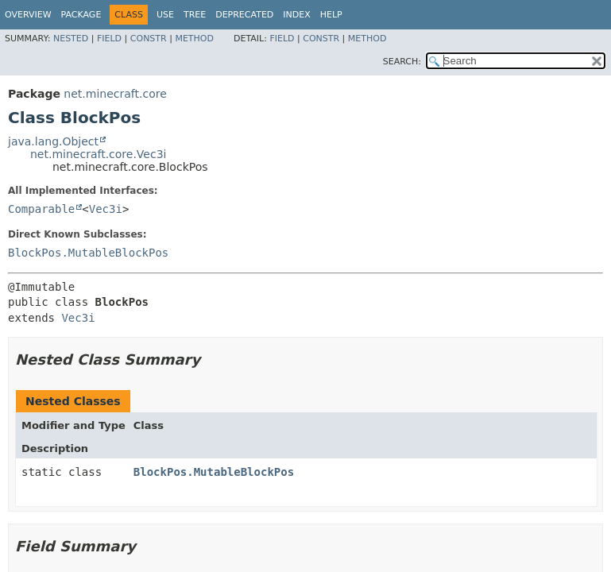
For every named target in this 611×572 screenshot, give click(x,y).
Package (81, 15)
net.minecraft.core (115, 93)
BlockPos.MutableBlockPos (88, 252)
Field (109, 38)
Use (165, 15)
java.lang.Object (53, 141)
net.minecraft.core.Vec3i (98, 154)
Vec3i (105, 209)
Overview (28, 15)
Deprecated (244, 15)
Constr (148, 38)
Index (296, 15)
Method (194, 38)
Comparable (41, 209)
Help (331, 15)
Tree (195, 15)
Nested (70, 38)
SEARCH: (402, 61)
